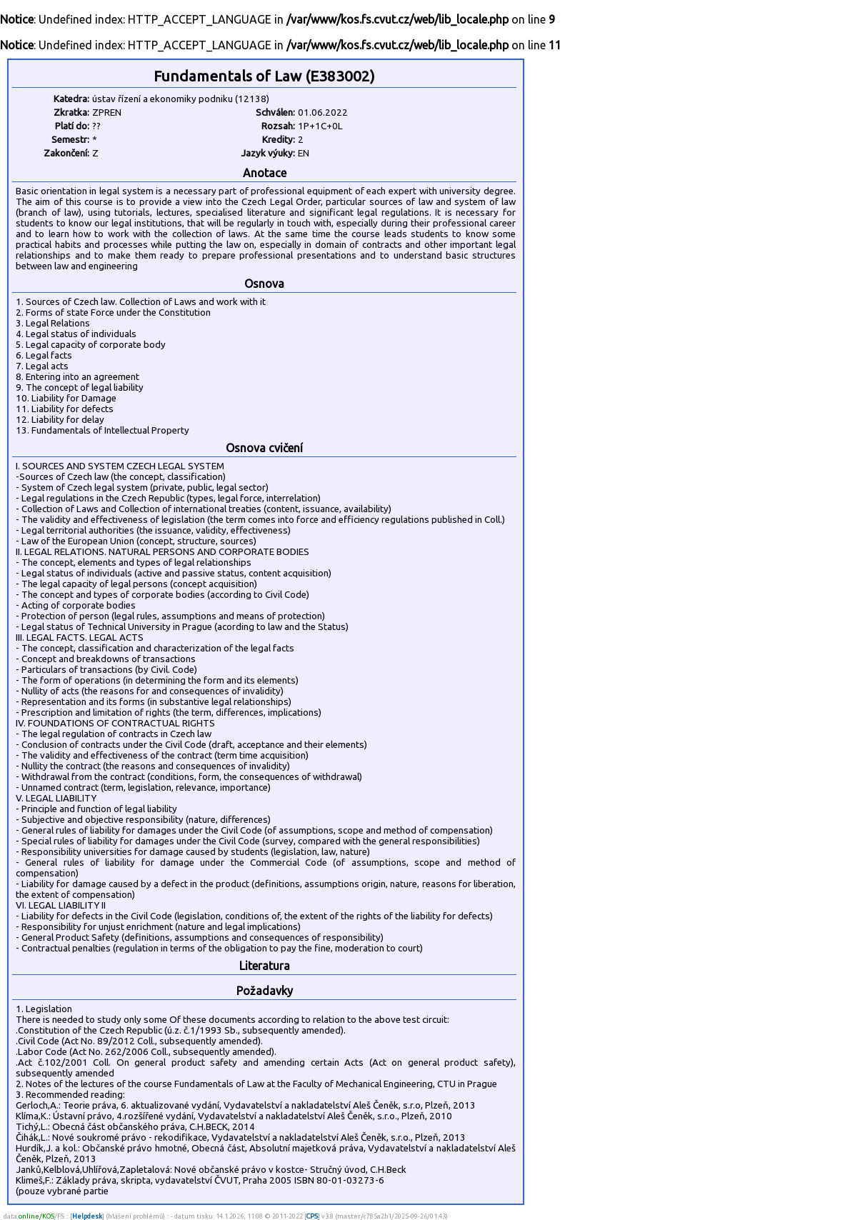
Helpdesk (87, 1216)
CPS (312, 1216)
